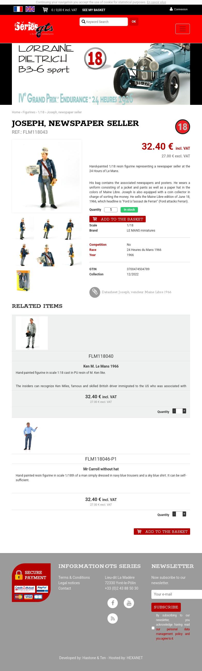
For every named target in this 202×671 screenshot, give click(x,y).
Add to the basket (122, 219)
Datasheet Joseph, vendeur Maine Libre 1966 (130, 292)
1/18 (41, 112)
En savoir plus (156, 2)
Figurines (29, 112)
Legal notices (69, 583)
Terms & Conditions (74, 577)
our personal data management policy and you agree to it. (173, 633)
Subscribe (166, 607)
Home (16, 112)
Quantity (95, 209)
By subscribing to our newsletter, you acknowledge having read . (173, 627)
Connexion (181, 9)
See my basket (93, 10)
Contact (64, 588)
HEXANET (135, 658)
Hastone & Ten (94, 658)
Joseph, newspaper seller (64, 112)
